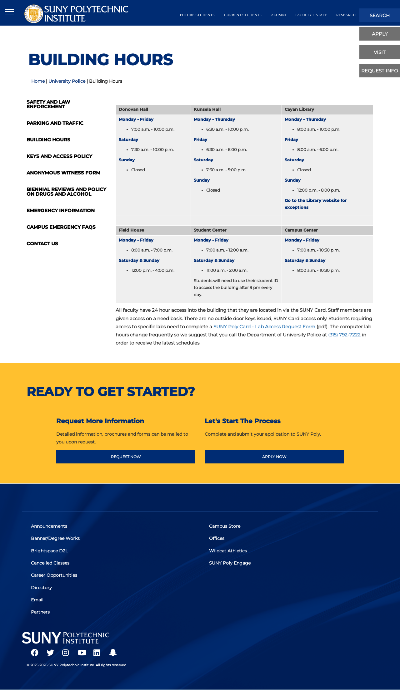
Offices (217, 538)
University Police (66, 81)
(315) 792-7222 (344, 335)
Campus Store (225, 526)
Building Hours (48, 140)
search (380, 15)
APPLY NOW (274, 456)
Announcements (49, 526)
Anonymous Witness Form (63, 173)
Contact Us (42, 244)
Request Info (379, 71)
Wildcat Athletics (228, 551)
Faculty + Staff (311, 15)
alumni (278, 15)
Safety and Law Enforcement (48, 104)
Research (346, 15)
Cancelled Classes (50, 563)
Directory (41, 587)
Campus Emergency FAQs (61, 227)
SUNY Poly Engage (230, 563)
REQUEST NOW (126, 456)
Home (38, 81)
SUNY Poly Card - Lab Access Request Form (264, 327)
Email (37, 599)
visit (380, 52)
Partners (40, 611)
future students (197, 15)
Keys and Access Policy (59, 156)
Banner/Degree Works (55, 538)
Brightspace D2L (49, 551)
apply (380, 34)
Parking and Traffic (55, 123)
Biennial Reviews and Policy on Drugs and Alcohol (66, 191)
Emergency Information (61, 210)
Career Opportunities (54, 575)
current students (243, 15)
